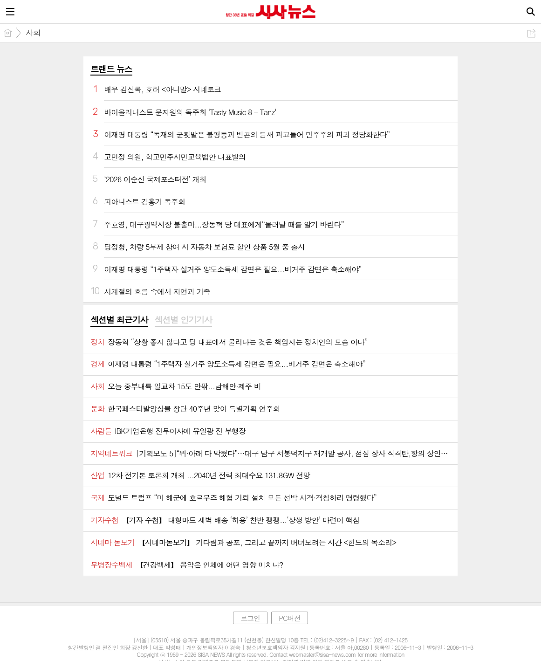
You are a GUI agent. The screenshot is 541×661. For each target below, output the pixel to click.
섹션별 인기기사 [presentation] (183, 319)
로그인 (250, 618)
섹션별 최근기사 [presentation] (119, 319)
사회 (33, 32)
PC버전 (290, 618)
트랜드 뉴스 (111, 69)
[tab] (119, 320)
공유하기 (531, 33)
